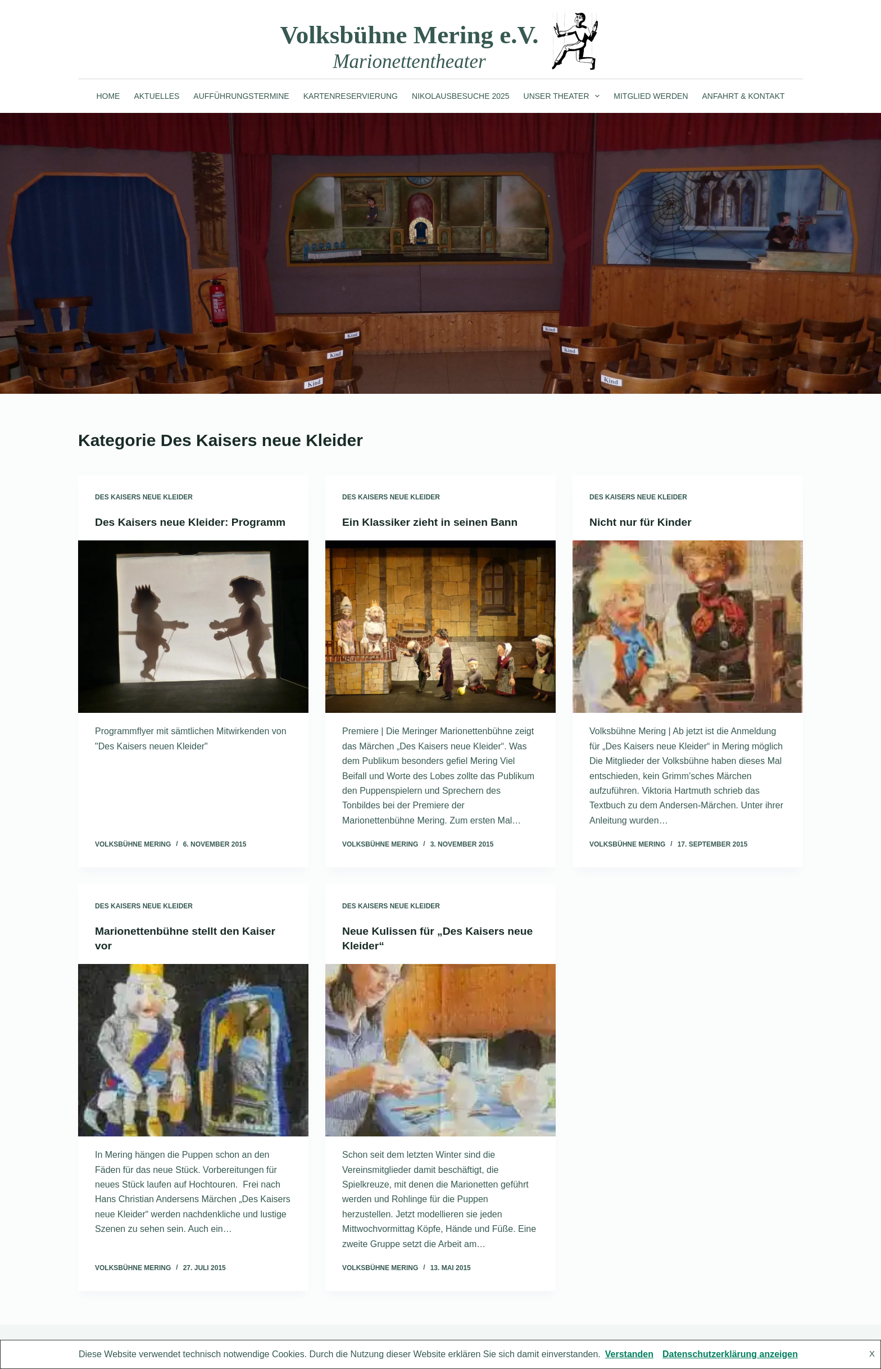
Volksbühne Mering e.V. (409, 35)
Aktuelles (156, 96)
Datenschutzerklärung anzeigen (730, 1354)
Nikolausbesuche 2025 (461, 96)
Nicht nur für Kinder (642, 522)
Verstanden (629, 1354)
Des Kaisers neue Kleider (144, 497)
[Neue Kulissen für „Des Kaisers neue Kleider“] (440, 1050)
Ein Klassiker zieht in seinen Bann (433, 522)
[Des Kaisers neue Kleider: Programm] (193, 641)
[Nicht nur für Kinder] (688, 626)
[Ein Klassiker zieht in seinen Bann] (440, 626)
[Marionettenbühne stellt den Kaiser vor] (193, 1050)
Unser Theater (564, 96)
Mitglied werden (651, 96)
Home (108, 96)
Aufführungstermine (241, 96)
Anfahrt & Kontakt (743, 96)
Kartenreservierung (350, 96)
